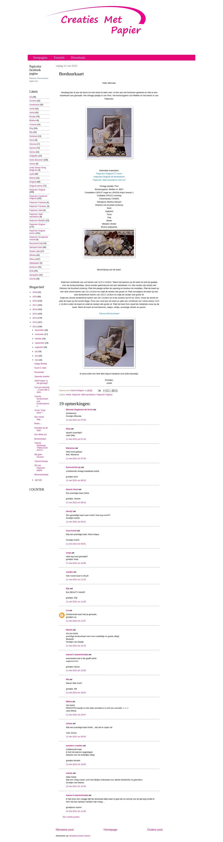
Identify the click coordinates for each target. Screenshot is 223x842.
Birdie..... (38, 423)
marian (69, 773)
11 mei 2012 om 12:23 (76, 646)
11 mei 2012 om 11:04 (76, 579)
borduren (33, 267)
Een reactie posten (71, 817)
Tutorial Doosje (41, 461)
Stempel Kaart (35, 247)
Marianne (70, 448)
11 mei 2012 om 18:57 (76, 714)
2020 (35, 292)
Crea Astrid (71, 530)
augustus (39, 347)
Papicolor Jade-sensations (83, 394)
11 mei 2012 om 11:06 (76, 601)
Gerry (31, 140)
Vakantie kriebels (41, 376)
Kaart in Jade (40, 368)
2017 (35, 305)
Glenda (32, 144)
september (40, 343)
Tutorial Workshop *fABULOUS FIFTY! (41, 446)
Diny (31, 128)
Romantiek (39, 372)
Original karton (35, 186)
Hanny (32, 152)
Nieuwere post (65, 829)
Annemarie (34, 104)
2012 (35, 326)
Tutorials (59, 57)
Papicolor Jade (36, 210)
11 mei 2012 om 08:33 (76, 480)
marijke (69, 572)
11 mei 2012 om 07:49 (76, 458)
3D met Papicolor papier (39, 467)
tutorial (32, 279)
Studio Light (34, 251)
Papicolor (33, 78)
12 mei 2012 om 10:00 (76, 764)
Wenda (32, 255)
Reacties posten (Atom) (79, 836)
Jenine (69, 723)
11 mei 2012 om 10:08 (76, 563)
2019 (35, 296)
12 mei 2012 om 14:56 (76, 786)
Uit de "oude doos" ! (39, 411)
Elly (68, 588)
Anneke (32, 101)
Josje (68, 553)
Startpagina (40, 57)
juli (36, 351)
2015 (35, 314)
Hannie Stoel (72, 489)
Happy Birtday (40, 363)
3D (30, 97)
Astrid (68, 394)
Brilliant (32, 120)
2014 (35, 318)
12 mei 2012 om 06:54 (76, 736)
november (39, 334)
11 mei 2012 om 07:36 (76, 420)
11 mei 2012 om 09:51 (76, 544)
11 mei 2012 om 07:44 (76, 439)
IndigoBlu (33, 156)
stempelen (34, 275)
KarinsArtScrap (73, 467)
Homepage (110, 829)
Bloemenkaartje (41, 474)
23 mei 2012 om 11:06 (76, 811)
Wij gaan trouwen (39, 455)
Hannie (32, 148)
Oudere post (155, 829)
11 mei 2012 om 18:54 (76, 692)
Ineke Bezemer (36, 160)
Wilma (69, 701)
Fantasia (33, 136)
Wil (67, 679)
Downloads (78, 57)
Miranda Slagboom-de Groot (79, 409)
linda (31, 271)
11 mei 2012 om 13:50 (76, 670)
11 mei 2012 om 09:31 (76, 522)
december (39, 330)
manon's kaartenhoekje (77, 654)
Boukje (32, 116)
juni (37, 356)
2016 (35, 309)
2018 (35, 301)
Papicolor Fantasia (37, 202)
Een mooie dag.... (39, 418)
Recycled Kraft (35, 243)
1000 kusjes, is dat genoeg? (41, 381)
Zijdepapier (34, 263)
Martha (69, 630)
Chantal (32, 124)
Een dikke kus (40, 434)
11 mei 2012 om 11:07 (76, 621)
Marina (32, 178)
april (37, 480)
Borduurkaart (40, 439)
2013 (35, 322)
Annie (32, 108)
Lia (67, 610)
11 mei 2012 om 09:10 (76, 502)
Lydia (31, 174)
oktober (38, 338)
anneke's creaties (74, 745)
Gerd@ (69, 511)
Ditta (68, 429)
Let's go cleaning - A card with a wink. (41, 389)
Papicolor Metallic (37, 220)
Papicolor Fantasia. (37, 206)
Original (32, 182)
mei (37, 360)
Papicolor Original (104, 394)
